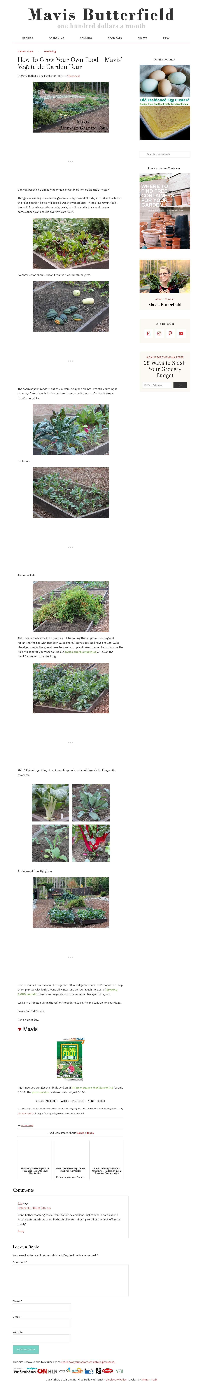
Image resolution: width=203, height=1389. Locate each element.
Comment (20, 1263)
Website (18, 1333)
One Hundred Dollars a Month (101, 20)
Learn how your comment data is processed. (88, 1363)
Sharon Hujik (149, 1380)
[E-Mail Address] (157, 386)
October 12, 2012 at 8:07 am (34, 1209)
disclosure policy (25, 1114)
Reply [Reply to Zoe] (21, 1232)
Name (17, 1302)
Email (17, 1317)
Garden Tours (25, 52)
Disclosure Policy (116, 1380)
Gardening (50, 52)
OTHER (101, 1102)
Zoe (20, 1204)
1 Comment (73, 77)
